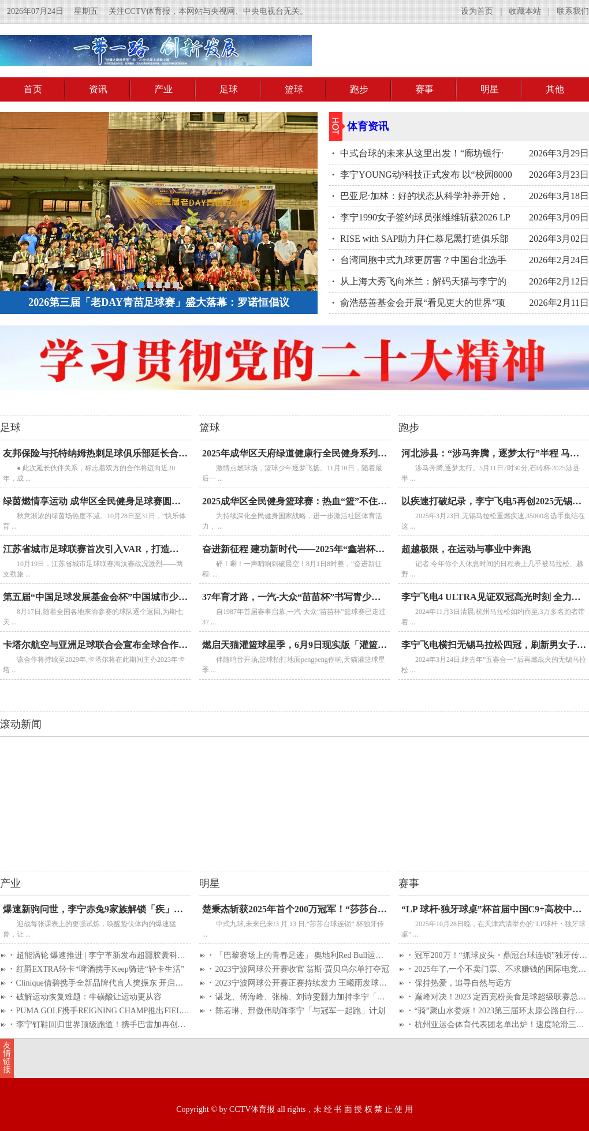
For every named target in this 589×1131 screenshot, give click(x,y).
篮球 (294, 89)
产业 (163, 89)
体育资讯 (368, 126)
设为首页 (477, 11)
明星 (489, 89)
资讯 (98, 89)
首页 (33, 89)
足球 (228, 89)
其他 (555, 89)
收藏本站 (525, 11)
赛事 (424, 89)
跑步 (359, 89)
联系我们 (573, 11)
